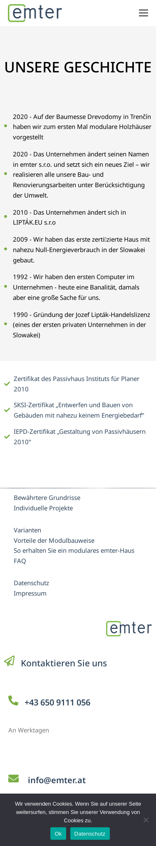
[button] (143, 13)
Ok (58, 834)
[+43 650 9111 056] (13, 700)
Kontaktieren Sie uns (64, 663)
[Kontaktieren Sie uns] (9, 661)
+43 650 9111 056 (57, 702)
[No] (145, 820)
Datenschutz (90, 834)
